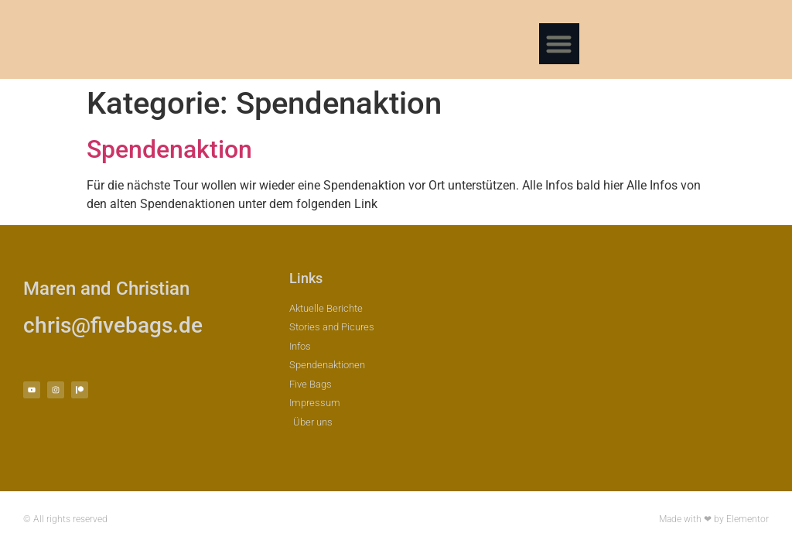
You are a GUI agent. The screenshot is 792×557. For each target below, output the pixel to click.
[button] (559, 43)
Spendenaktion (169, 149)
